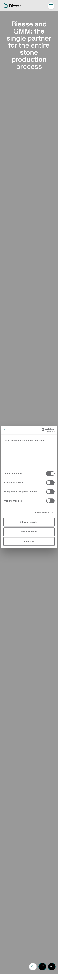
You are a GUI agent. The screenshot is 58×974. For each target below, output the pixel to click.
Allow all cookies (29, 522)
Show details (42, 512)
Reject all (29, 541)
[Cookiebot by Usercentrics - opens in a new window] (42, 430)
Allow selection (29, 531)
